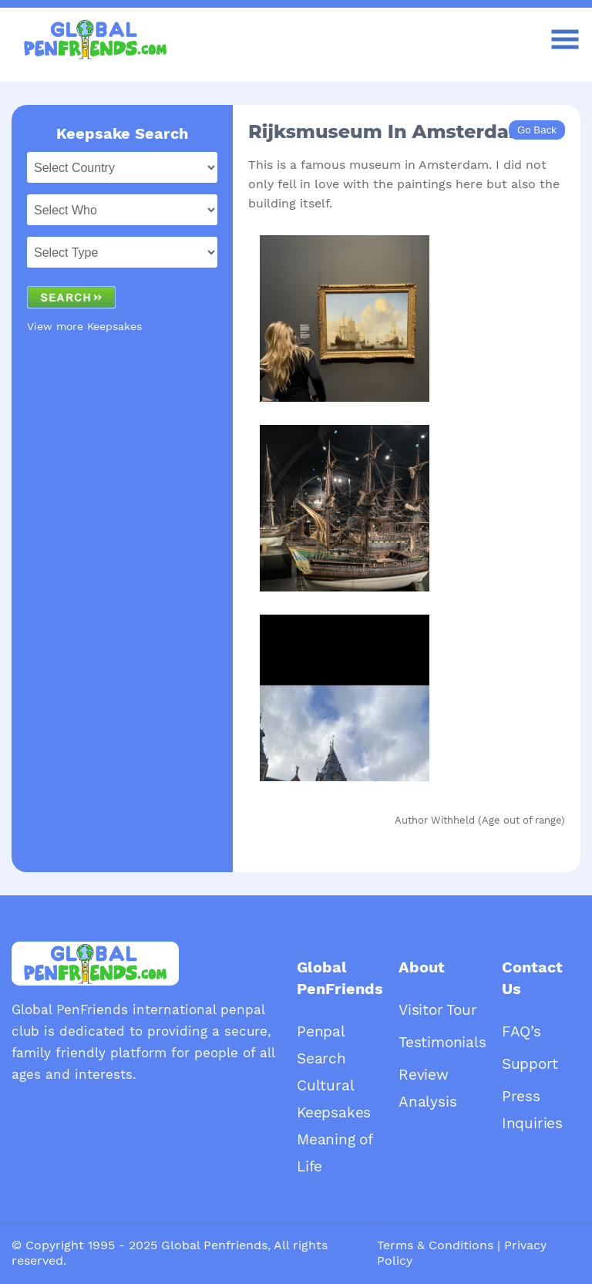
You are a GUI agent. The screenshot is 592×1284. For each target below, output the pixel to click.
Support (530, 1064)
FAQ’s (521, 1031)
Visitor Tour (438, 1010)
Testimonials (442, 1042)
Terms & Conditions (435, 1245)
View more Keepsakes (84, 326)
